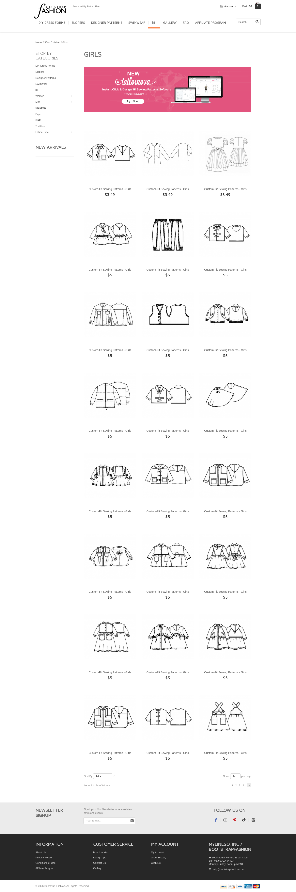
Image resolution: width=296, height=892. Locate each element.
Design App (99, 857)
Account (228, 6)
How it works (100, 852)
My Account (157, 852)
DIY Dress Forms (52, 22)
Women (40, 95)
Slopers (78, 22)
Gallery (170, 22)
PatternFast (93, 6)
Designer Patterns (106, 22)
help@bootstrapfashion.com (228, 869)
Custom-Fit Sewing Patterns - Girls (110, 189)
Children (56, 42)
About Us (41, 852)
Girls (38, 120)
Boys (38, 114)
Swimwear (136, 22)
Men (38, 101)
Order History (158, 857)
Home (39, 42)
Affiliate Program (210, 22)
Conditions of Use (46, 862)
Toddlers (40, 126)
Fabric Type (42, 132)
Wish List (156, 862)
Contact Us (99, 862)
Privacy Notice (44, 857)
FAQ (186, 22)
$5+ (154, 22)
